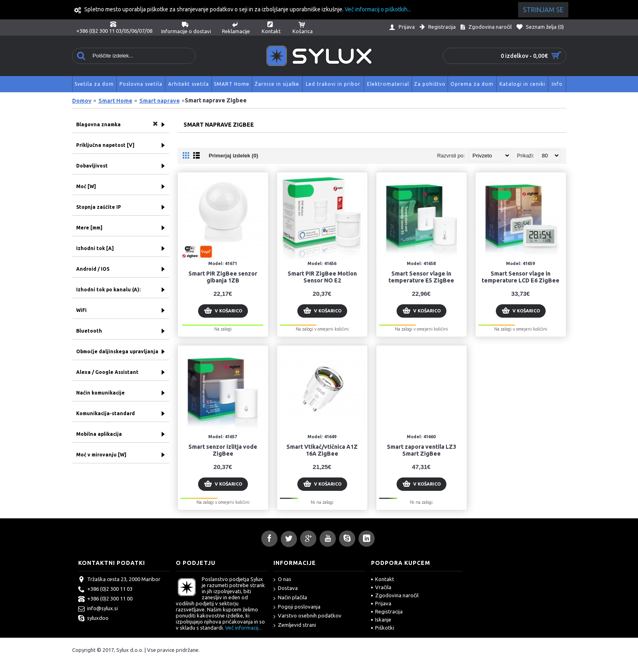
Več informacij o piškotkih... (378, 9)
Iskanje (381, 619)
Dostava (285, 588)
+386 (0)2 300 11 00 (105, 599)
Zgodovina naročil (394, 595)
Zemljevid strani (294, 625)
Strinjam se (543, 9)
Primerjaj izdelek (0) (233, 156)
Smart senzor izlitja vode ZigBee (222, 450)
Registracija (387, 611)
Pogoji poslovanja (296, 607)
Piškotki (382, 627)
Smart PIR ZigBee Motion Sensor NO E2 (322, 277)
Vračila (381, 587)
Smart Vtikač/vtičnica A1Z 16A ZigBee (322, 450)
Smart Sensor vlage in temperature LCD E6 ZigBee (520, 277)
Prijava (381, 603)
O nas (282, 579)
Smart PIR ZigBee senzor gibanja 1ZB (222, 277)
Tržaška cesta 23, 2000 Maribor (119, 579)
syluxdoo (93, 618)
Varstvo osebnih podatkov (307, 616)
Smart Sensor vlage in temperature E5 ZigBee (421, 277)
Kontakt (382, 579)
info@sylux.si (98, 609)
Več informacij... (243, 627)
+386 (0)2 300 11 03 (105, 589)
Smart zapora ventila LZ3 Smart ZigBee (421, 450)
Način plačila (290, 597)
